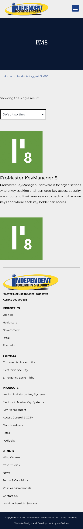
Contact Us (10, 496)
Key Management (14, 409)
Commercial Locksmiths (19, 362)
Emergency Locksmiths (18, 377)
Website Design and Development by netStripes (41, 523)
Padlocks (9, 440)
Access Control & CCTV (18, 417)
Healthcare (10, 322)
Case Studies (11, 465)
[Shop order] (23, 114)
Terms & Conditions (16, 480)
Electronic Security (15, 370)
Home (8, 76)
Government (11, 330)
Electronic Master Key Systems (23, 402)
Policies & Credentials (17, 488)
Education (9, 345)
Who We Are (11, 457)
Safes (6, 433)
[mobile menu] (75, 8)
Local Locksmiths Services (20, 503)
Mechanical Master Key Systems (24, 394)
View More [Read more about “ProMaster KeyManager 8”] (16, 211)
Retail (6, 338)
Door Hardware (13, 425)
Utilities (8, 314)
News (6, 472)
